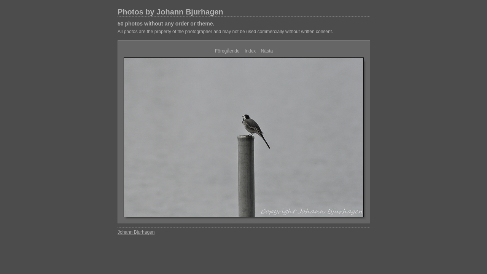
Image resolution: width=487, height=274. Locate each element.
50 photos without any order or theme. (166, 24)
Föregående (227, 51)
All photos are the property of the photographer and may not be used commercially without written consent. (225, 31)
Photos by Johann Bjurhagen (170, 12)
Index (250, 51)
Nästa (267, 51)
